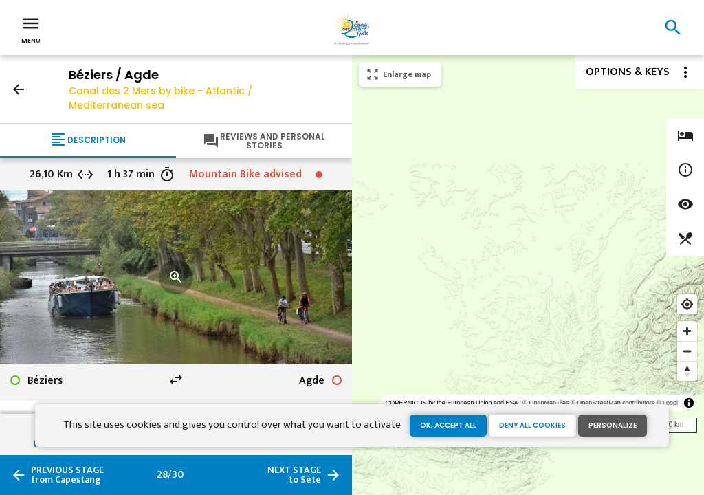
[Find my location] (687, 304)
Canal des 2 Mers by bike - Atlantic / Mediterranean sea (160, 98)
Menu (31, 29)
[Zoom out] (687, 351)
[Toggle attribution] (689, 403)
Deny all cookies (532, 425)
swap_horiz (176, 379)
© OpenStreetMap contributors (612, 402)
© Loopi (667, 402)
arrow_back (18, 89)
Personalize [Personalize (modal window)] (612, 425)
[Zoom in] (687, 331)
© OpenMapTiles (545, 402)
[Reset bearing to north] (687, 371)
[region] (528, 275)
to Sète (294, 475)
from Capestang (67, 475)
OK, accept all (448, 425)
